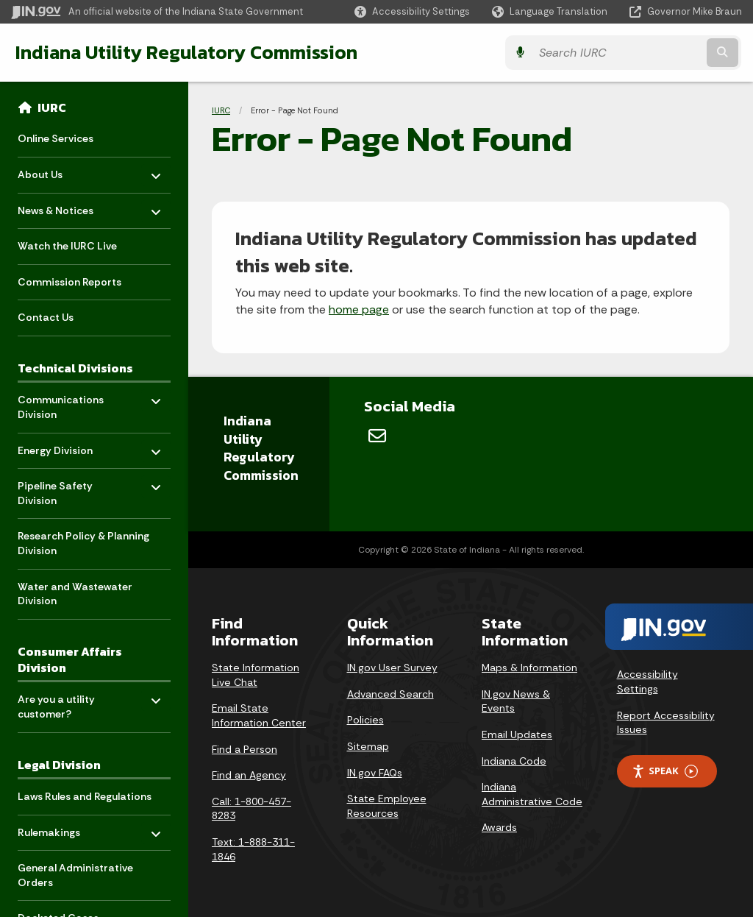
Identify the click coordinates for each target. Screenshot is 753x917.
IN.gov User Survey (392, 667)
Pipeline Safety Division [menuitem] (61, 489)
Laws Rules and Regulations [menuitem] (84, 796)
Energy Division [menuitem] (61, 446)
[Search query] (653, 52)
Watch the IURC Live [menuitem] (67, 245)
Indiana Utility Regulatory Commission (186, 52)
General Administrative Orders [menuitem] (75, 875)
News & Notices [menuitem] (61, 206)
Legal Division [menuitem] (59, 765)
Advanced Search (390, 694)
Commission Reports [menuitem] (69, 281)
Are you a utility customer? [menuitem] (61, 703)
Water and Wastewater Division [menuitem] (75, 594)
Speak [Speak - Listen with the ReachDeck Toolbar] (665, 771)
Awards (499, 827)
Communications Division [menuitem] (61, 403)
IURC (52, 107)
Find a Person (244, 749)
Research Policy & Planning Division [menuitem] (83, 543)
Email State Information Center (259, 715)
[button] (412, 11)
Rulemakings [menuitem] (61, 828)
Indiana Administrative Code (532, 794)
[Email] (377, 436)
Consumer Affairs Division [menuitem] (70, 659)
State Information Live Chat (255, 675)
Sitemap (368, 746)
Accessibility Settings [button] (647, 681)
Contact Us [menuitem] (46, 317)
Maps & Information (529, 667)
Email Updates (517, 734)
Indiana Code (514, 761)
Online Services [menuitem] (55, 138)
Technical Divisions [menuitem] (75, 368)
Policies (365, 719)
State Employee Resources (387, 806)
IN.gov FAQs (374, 772)
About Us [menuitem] (61, 171)
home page (359, 309)
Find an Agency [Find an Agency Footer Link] (249, 775)
